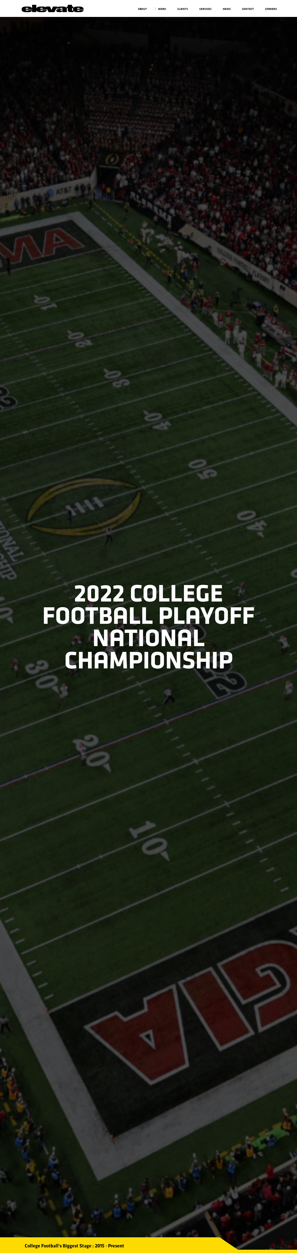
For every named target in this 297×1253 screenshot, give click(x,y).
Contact (248, 9)
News (227, 9)
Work (162, 9)
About (142, 9)
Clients (182, 9)
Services (205, 9)
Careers (271, 9)
